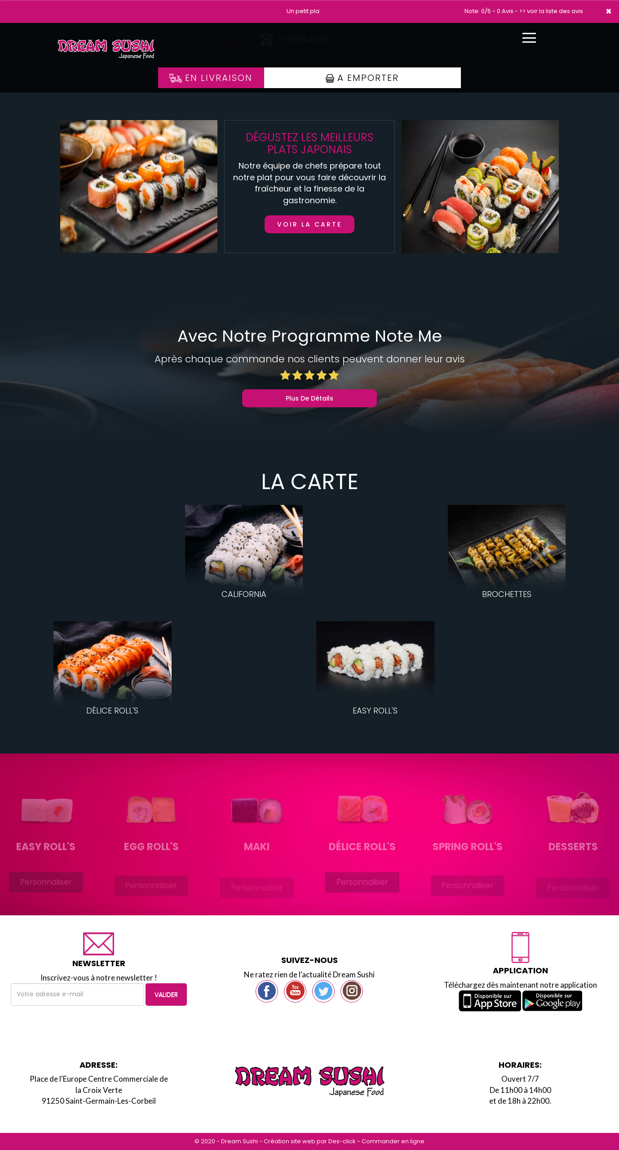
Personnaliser (46, 890)
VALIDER (166, 994)
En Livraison (210, 77)
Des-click (342, 1141)
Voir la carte (309, 224)
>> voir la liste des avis (551, 11)
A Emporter (362, 77)
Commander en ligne (393, 1141)
